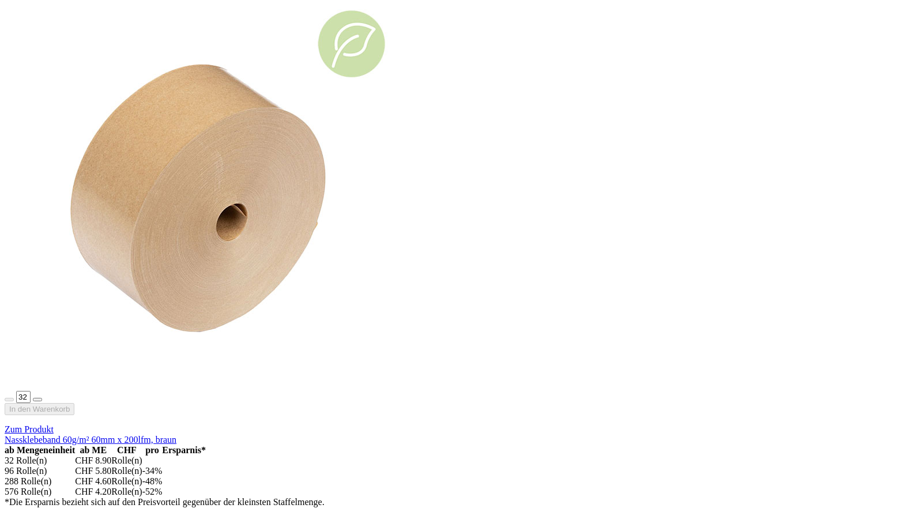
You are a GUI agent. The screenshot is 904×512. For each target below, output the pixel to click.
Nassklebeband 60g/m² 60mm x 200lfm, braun (90, 440)
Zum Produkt (29, 429)
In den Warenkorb (39, 409)
